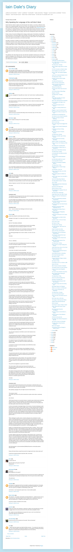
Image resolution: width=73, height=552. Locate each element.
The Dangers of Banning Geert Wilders (59, 299)
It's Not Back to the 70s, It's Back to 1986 (59, 262)
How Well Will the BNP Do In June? (58, 159)
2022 (52, 36)
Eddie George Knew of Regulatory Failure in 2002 (58, 212)
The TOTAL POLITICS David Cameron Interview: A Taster (59, 202)
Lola (10, 525)
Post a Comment (10, 533)
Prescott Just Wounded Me (57, 317)
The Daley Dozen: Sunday (57, 151)
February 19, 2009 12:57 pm (14, 123)
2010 (52, 39)
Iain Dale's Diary (21, 6)
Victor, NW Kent (12, 68)
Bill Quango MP (12, 469)
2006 (52, 335)
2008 (52, 332)
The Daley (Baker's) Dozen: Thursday (59, 180)
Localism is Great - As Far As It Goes (59, 219)
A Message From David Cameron (58, 60)
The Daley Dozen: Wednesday (57, 192)
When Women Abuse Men (57, 248)
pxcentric (10, 507)
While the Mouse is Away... (57, 188)
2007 (52, 334)
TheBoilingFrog (12, 78)
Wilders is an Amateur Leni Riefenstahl (59, 287)
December (54, 42)
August (53, 49)
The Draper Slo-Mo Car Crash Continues (59, 267)
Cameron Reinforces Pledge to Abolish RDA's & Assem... (59, 259)
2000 (52, 342)
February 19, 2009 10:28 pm (14, 531)
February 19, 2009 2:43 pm (14, 491)
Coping (53, 96)
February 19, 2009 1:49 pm (14, 379)
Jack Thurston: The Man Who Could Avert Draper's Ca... (58, 236)
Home (26, 536)
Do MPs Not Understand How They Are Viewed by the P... (59, 251)
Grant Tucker (54, 347)
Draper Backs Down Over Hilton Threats (59, 194)
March (53, 57)
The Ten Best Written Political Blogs (58, 91)
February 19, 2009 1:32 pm (14, 203)
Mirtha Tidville (11, 495)
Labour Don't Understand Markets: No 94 (59, 75)
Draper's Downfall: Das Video (57, 229)
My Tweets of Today (55, 223)
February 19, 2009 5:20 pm (14, 521)
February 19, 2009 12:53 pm (14, 114)
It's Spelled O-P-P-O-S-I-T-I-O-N (58, 120)
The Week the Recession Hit (57, 81)
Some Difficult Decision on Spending (59, 253)
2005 (52, 337)
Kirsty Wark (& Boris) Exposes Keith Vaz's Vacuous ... (58, 281)
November (54, 44)
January (53, 330)
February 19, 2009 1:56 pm (14, 455)
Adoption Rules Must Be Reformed (58, 301)
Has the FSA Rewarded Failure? (58, 293)
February (54, 59)
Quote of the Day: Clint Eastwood (58, 230)
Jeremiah (10, 483)
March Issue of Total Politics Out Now (59, 149)
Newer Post (8, 536)
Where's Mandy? (55, 303)
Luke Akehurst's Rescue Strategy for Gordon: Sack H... (59, 328)
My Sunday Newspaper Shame (58, 254)
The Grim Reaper (12, 518)
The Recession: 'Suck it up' (57, 169)
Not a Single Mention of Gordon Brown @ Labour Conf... (59, 63)
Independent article (40, 27)
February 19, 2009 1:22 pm (14, 190)
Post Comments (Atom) (15, 538)
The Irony (10, 121)
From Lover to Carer (56, 221)
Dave (10, 458)
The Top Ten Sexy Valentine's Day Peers (59, 271)
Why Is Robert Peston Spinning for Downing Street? (58, 274)
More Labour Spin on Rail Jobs (58, 298)
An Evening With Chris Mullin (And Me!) (59, 153)
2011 (52, 37)
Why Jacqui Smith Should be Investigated (57, 310)
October (53, 45)
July (53, 50)
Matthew (10, 93)
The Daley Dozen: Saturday (57, 64)
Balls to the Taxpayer (56, 325)
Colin (10, 173)
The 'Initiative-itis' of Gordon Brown (58, 145)
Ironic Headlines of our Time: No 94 (58, 70)
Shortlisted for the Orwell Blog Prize (58, 114)
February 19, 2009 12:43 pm (14, 107)
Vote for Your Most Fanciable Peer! (58, 277)
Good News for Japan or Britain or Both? (59, 304)
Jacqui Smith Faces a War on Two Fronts (59, 247)
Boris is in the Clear (55, 122)
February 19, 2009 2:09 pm (14, 479)
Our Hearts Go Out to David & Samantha (59, 116)
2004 (52, 339)
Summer (10, 214)
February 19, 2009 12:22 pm (14, 74)
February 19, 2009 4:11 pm (14, 503)
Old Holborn (11, 118)
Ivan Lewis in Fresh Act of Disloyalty (58, 321)
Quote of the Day (55, 264)
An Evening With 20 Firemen (57, 160)
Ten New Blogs (55, 154)
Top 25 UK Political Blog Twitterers (58, 179)
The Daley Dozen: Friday (56, 76)
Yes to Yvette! (54, 182)
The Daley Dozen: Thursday (57, 94)
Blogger (41, 545)
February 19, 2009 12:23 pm (14, 89)
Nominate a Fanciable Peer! (57, 279)
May (53, 54)
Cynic (10, 127)
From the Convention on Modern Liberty (59, 69)
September (54, 47)
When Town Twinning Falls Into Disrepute (59, 100)
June (53, 52)
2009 (52, 41)
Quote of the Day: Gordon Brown (58, 82)
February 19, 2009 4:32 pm (14, 514)
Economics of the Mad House (57, 186)
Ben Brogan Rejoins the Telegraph (58, 286)
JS (52, 351)
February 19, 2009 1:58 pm (14, 465)
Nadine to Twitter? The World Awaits (58, 141)
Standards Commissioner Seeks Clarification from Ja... (58, 207)
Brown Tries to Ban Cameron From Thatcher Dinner (58, 241)
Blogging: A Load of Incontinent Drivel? (59, 110)
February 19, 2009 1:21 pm (14, 169)
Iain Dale (54, 349)
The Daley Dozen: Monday (57, 134)
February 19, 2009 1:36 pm (14, 210)
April (53, 55)
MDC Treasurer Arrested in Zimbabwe (59, 265)
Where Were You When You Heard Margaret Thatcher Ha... (58, 98)
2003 (52, 340)
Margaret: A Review (55, 92)
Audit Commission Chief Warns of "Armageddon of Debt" (58, 85)
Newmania (11, 136)
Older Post (43, 536)
